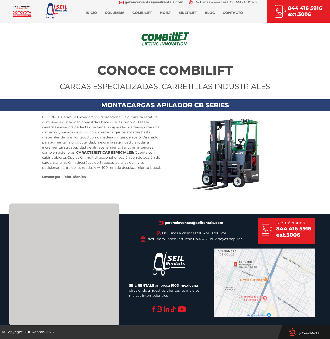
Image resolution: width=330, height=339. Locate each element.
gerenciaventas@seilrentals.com (191, 223)
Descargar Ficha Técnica (64, 177)
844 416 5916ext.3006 (305, 11)
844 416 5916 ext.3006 (293, 231)
